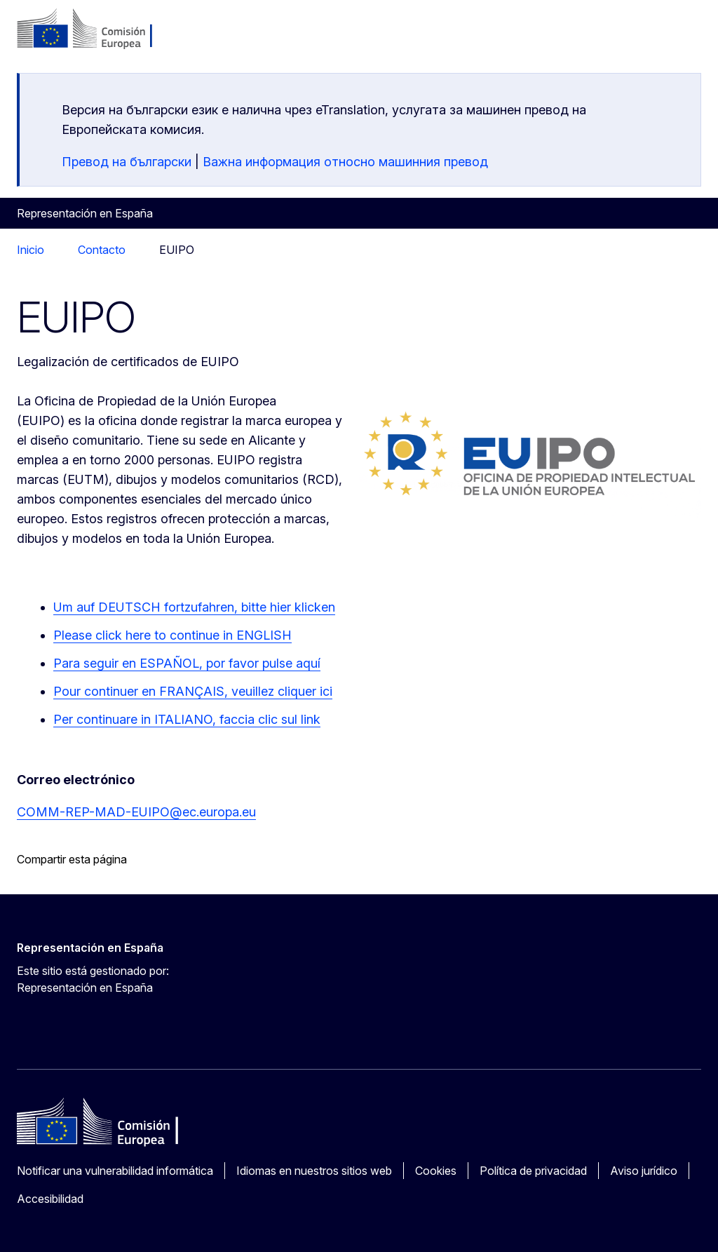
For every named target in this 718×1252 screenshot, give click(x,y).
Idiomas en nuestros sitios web (314, 1171)
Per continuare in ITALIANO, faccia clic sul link (186, 719)
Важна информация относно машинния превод (345, 161)
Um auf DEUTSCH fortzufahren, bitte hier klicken (194, 607)
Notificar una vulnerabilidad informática (115, 1171)
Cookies (435, 1171)
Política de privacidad (533, 1171)
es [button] (618, 35)
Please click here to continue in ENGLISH (172, 635)
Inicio (30, 250)
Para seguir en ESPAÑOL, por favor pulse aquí (186, 663)
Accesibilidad (50, 1199)
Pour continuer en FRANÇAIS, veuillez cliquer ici (192, 691)
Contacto (102, 250)
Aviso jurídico (643, 1171)
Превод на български (126, 161)
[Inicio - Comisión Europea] (102, 29)
